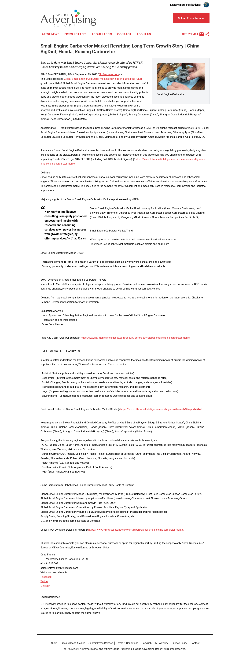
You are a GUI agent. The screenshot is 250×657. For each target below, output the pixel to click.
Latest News (49, 34)
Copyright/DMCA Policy (155, 643)
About (54, 643)
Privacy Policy (179, 643)
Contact (124, 34)
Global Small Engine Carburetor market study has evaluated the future (103, 78)
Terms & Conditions (127, 643)
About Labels (102, 34)
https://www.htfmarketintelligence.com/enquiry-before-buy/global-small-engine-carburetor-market (135, 337)
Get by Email (193, 34)
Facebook (45, 576)
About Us (143, 34)
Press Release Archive (73, 643)
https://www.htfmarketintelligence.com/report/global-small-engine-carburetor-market (136, 529)
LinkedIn (45, 585)
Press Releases (75, 34)
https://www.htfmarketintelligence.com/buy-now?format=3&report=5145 (161, 409)
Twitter (44, 581)
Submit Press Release (100, 643)
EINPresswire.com (109, 74)
